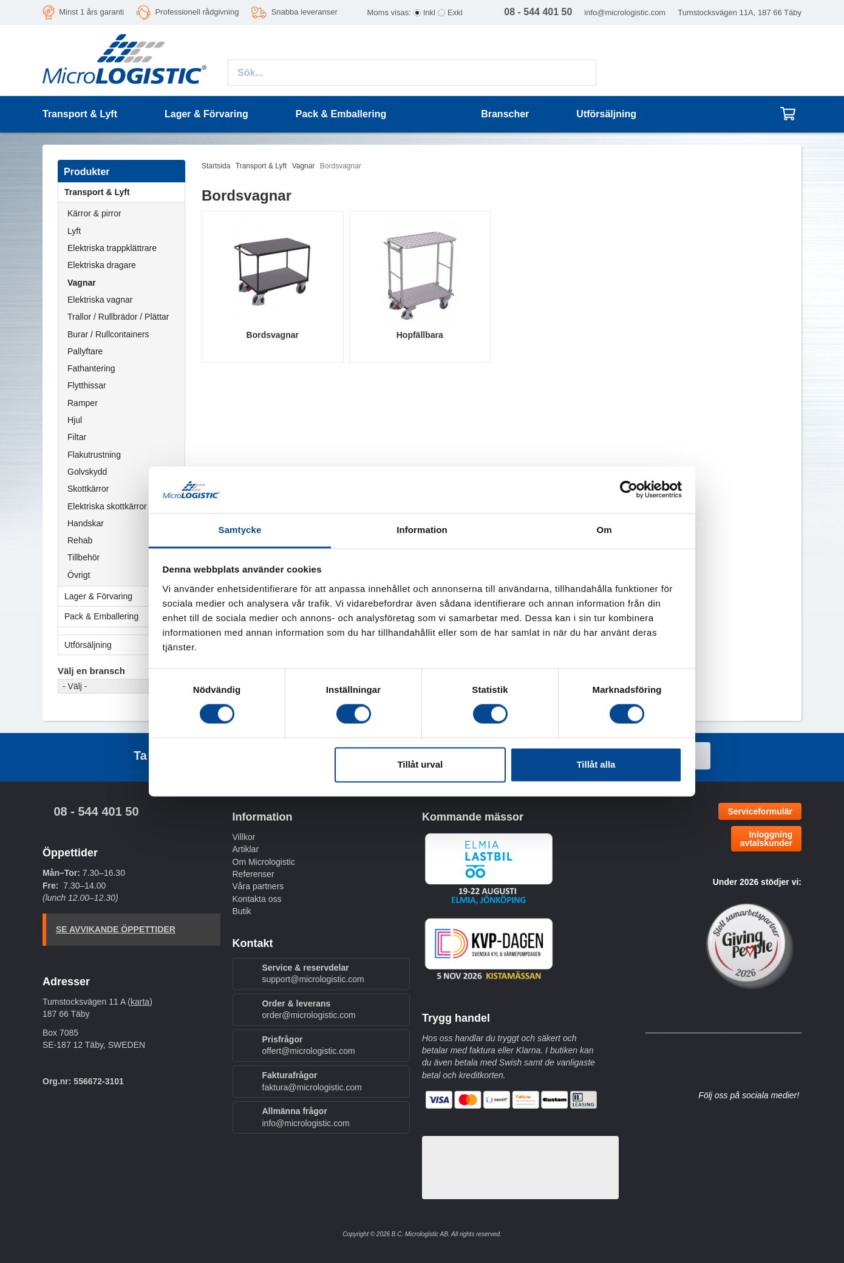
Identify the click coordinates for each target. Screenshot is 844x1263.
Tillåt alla (595, 764)
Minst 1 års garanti (91, 11)
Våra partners (258, 886)
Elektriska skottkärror (107, 506)
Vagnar (81, 282)
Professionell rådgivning (197, 11)
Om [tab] (603, 530)
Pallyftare (85, 351)
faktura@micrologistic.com (312, 1087)
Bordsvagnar (273, 335)
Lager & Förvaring (124, 596)
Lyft (74, 231)
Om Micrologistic (264, 862)
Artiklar (246, 849)
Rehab (79, 540)
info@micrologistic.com (624, 12)
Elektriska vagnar (99, 300)
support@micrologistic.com (313, 979)
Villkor (244, 837)
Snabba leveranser (304, 11)
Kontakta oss (257, 899)
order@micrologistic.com (309, 1015)
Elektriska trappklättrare (112, 248)
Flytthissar (86, 385)
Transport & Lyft (124, 192)
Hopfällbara (419, 335)
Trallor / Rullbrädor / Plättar (118, 317)
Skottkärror (88, 489)
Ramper (82, 403)
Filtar (76, 437)
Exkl (455, 12)
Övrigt (78, 575)
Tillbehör (83, 557)
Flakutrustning (94, 454)
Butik (242, 911)
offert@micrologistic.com (308, 1051)
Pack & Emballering (124, 616)
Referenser (253, 874)
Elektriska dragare (101, 265)
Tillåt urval (420, 764)
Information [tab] (422, 530)
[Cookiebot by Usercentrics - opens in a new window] (629, 490)
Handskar (85, 523)
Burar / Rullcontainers (108, 334)
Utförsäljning (606, 114)
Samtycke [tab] (240, 530)
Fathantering (91, 368)
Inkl (429, 12)
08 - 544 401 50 (95, 811)
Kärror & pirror (94, 213)
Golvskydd (87, 472)
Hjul (74, 420)
